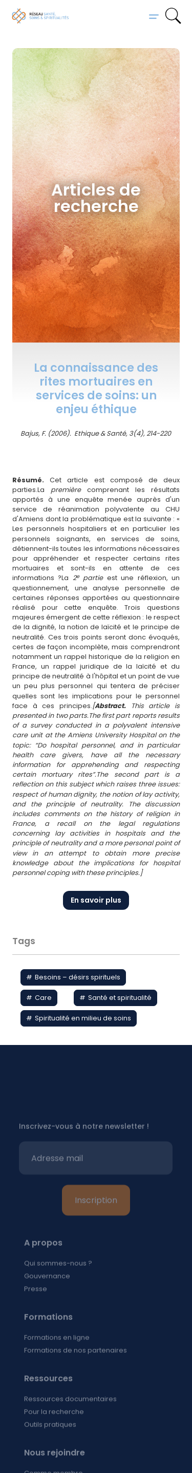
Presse (35, 1309)
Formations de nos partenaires (75, 1371)
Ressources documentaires (70, 1419)
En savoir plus (96, 900)
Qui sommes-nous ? (58, 1284)
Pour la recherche (54, 1432)
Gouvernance (47, 1296)
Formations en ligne (57, 1358)
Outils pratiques (50, 1445)
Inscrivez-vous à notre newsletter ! (84, 1147)
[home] (40, 16)
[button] (153, 16)
